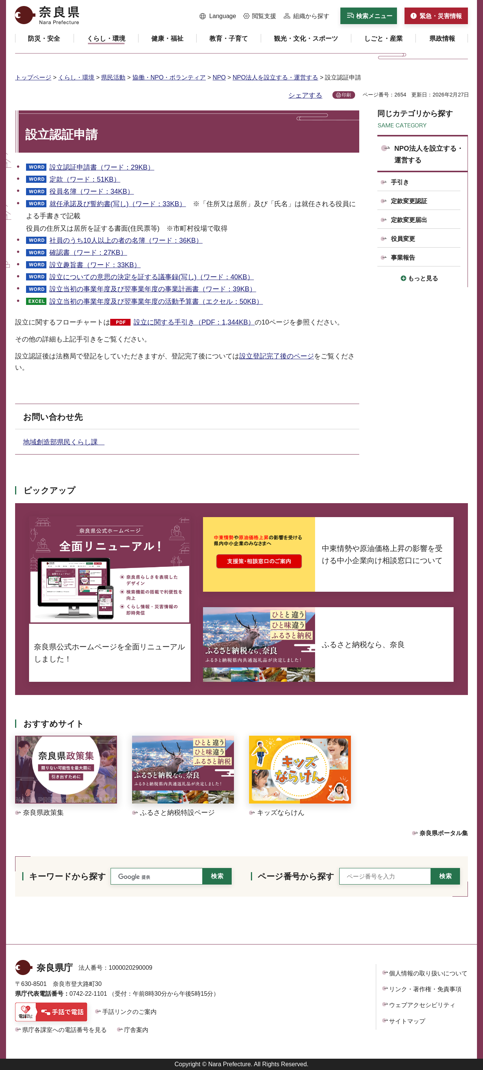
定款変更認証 (409, 201)
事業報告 (403, 257)
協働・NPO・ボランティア (169, 77)
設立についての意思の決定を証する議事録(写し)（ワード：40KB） (151, 277)
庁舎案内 (136, 1030)
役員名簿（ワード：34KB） (91, 191)
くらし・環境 (76, 77)
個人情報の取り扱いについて (428, 973)
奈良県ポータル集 (444, 833)
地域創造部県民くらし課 (64, 442)
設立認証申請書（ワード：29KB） (101, 167)
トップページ (33, 77)
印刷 (346, 95)
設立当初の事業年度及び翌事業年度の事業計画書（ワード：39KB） (152, 289)
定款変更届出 (409, 220)
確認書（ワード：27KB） (88, 252)
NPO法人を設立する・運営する (275, 77)
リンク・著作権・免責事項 (425, 989)
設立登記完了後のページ (276, 356)
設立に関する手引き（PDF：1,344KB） (194, 322)
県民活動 (113, 77)
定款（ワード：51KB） (84, 179)
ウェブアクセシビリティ (422, 1005)
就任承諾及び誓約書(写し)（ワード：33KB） (117, 204)
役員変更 (403, 239)
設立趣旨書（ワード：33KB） (95, 265)
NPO (219, 77)
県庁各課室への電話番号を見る (64, 1030)
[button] (218, 16)
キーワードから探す (67, 876)
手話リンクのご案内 (129, 1012)
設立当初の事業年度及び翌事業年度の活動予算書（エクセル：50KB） (156, 301)
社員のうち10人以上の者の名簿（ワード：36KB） (126, 240)
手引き (400, 182)
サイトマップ (407, 1021)
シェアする (305, 95)
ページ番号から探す (296, 876)
